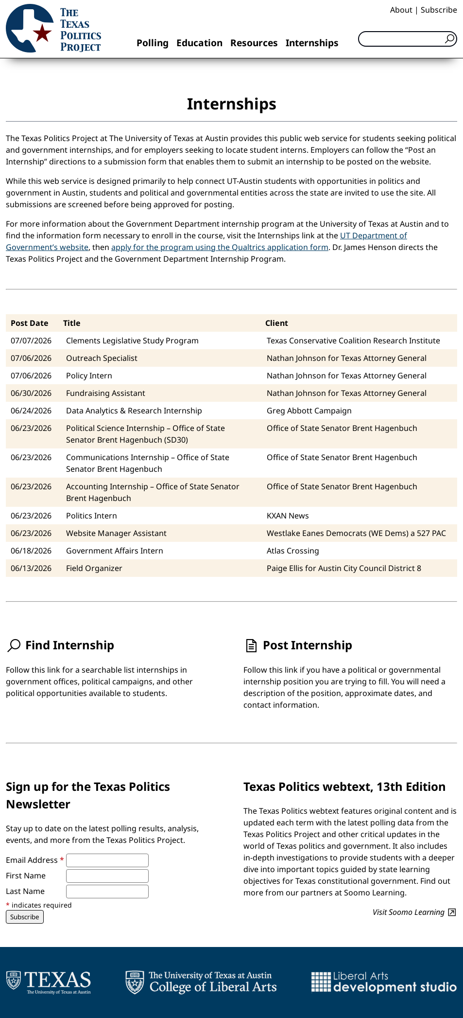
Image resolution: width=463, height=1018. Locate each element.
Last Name (25, 891)
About (401, 9)
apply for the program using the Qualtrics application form (219, 247)
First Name (26, 875)
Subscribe (439, 9)
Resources (254, 42)
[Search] (407, 39)
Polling (153, 42)
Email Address (35, 860)
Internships (312, 42)
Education (199, 42)
